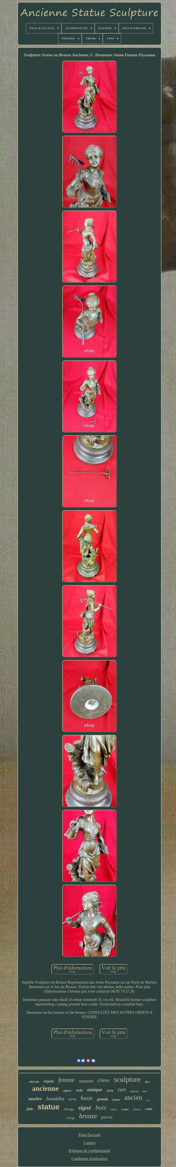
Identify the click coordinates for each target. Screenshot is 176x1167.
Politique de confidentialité (89, 1151)
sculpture (127, 1079)
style (79, 1090)
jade (30, 1109)
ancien (133, 1097)
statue (48, 1107)
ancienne (45, 1088)
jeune (116, 1099)
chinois (137, 1109)
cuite (148, 1109)
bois (100, 1107)
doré (145, 1091)
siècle (110, 1090)
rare (122, 1089)
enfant (113, 1109)
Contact (89, 1143)
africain (34, 1081)
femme (66, 1079)
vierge (70, 1118)
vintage (69, 1109)
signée (67, 1090)
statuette (86, 1081)
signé (84, 1107)
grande (102, 1099)
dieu (147, 1081)
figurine (134, 1091)
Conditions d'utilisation (89, 1159)
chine (104, 1080)
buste (87, 1098)
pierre (107, 1117)
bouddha (55, 1098)
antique (95, 1089)
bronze (88, 1116)
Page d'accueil (90, 1135)
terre (72, 1099)
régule (48, 1081)
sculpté (125, 1109)
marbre (35, 1098)
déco (148, 1100)
